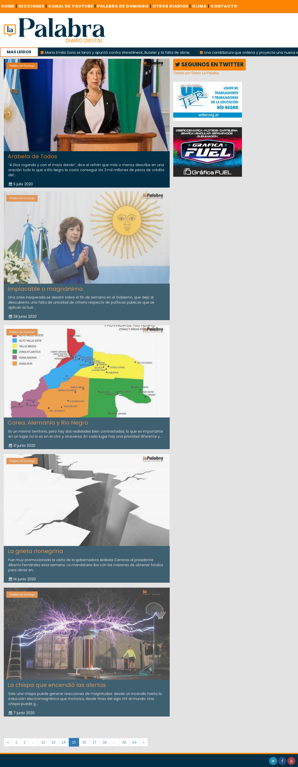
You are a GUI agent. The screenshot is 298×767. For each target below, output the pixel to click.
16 (84, 742)
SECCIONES (32, 6)
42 (124, 742)
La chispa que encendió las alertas (57, 683)
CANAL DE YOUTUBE (72, 6)
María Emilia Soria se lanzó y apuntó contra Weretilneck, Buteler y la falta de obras (119, 52)
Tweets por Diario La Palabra (196, 73)
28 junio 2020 (23, 314)
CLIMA (200, 6)
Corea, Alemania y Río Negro (48, 420)
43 (134, 742)
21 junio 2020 (22, 443)
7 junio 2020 (22, 710)
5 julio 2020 (21, 184)
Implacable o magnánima (45, 286)
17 (94, 742)
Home (9, 6)
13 (54, 742)
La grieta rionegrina (35, 549)
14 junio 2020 (22, 576)
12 (43, 742)
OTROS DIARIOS (172, 6)
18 (105, 742)
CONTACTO (224, 6)
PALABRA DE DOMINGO (124, 6)
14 (64, 742)
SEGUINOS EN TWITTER (209, 64)
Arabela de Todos (32, 156)
